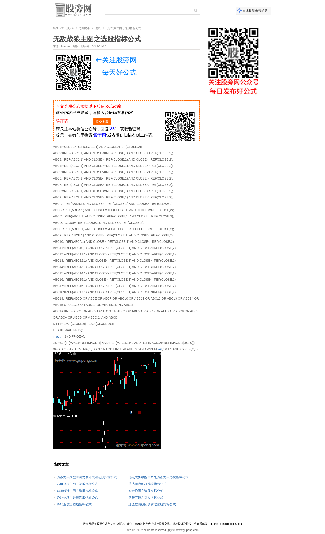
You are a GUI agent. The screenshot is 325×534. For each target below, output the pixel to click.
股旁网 (70, 28)
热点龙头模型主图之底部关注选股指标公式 (87, 477)
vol (160, 349)
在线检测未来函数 (255, 10)
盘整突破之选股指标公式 (145, 497)
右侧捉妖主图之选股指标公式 (77, 484)
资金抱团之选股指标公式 (145, 490)
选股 (98, 28)
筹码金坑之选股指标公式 (74, 504)
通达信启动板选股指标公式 (147, 484)
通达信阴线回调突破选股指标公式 (152, 504)
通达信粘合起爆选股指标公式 (77, 497)
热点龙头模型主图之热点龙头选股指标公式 (158, 477)
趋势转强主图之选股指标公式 (77, 490)
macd (57, 336)
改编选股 (84, 28)
